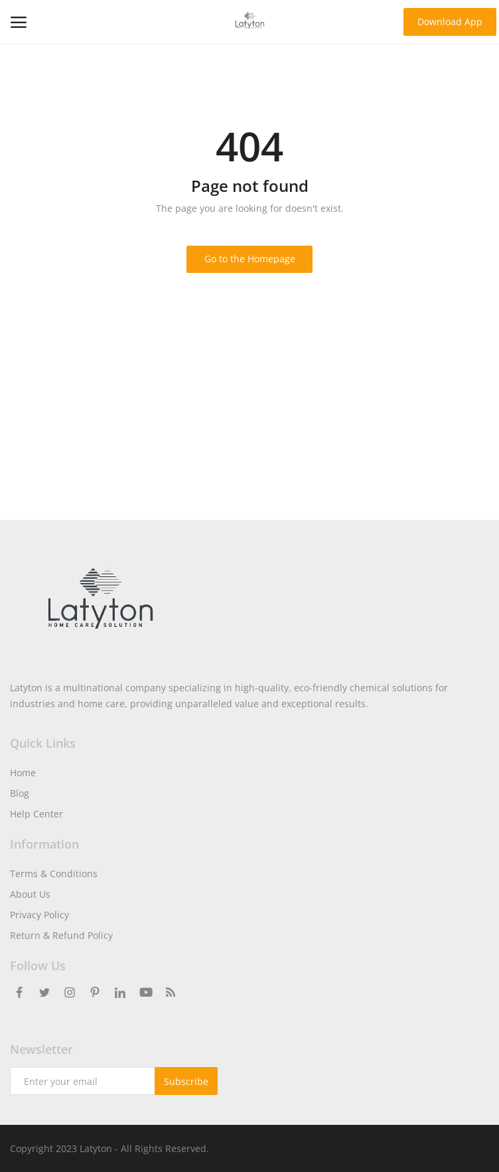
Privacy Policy (39, 914)
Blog (19, 793)
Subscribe (186, 1081)
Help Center (36, 813)
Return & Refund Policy (61, 935)
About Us (30, 894)
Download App (449, 21)
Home (23, 772)
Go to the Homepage (249, 258)
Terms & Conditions (54, 873)
